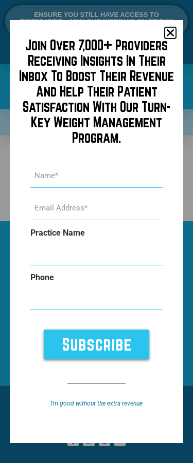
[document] (96, 231)
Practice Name (57, 233)
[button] (170, 33)
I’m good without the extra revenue (96, 403)
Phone (42, 278)
